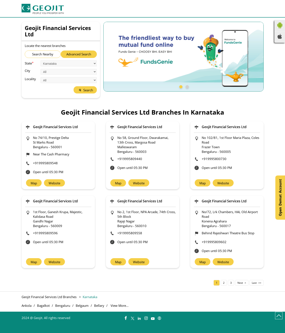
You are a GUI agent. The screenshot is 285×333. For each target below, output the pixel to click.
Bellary (99, 305)
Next (240, 283)
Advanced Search (78, 54)
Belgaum (82, 305)
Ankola (27, 305)
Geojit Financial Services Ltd (55, 127)
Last (254, 283)
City (27, 71)
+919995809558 (129, 233)
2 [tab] (187, 86)
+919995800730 (214, 159)
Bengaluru (62, 305)
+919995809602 (214, 242)
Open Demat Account (280, 197)
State (29, 63)
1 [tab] (180, 86)
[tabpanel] (183, 57)
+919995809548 (45, 163)
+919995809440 (129, 159)
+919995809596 (45, 233)
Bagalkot (43, 305)
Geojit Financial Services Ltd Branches (49, 297)
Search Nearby (42, 54)
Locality (30, 79)
